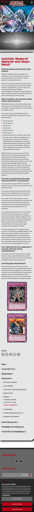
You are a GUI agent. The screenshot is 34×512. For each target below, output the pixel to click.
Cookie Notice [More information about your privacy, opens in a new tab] (6, 496)
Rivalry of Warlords (10, 405)
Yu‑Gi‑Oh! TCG (8, 369)
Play (4, 364)
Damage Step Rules (10, 399)
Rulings (7, 397)
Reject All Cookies (17, 505)
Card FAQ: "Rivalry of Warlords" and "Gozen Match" (15, 61)
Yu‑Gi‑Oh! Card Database (13, 431)
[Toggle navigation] (31, 3)
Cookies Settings (17, 499)
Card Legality (8, 386)
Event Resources (10, 422)
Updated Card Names (11, 416)
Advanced (6, 378)
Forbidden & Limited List (12, 426)
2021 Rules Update (10, 382)
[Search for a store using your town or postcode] (17, 475)
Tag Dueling (8, 409)
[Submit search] (30, 475)
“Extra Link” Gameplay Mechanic (15, 389)
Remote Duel (8, 393)
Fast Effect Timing (10, 402)
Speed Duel (7, 373)
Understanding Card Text (14, 413)
